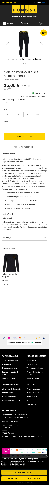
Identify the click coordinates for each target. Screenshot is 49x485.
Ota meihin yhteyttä (10, 360)
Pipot (29, 401)
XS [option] (8, 114)
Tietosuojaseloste (9, 397)
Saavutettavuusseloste (11, 401)
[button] (40, 2)
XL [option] (28, 114)
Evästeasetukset (8, 378)
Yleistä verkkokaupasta (11, 389)
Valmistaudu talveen (35, 368)
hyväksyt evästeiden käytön (13, 464)
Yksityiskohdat (8, 154)
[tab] (24, 154)
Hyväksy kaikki (24, 472)
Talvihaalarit (31, 404)
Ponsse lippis (32, 397)
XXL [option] (37, 114)
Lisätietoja (6, 238)
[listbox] (24, 114)
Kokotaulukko (32, 364)
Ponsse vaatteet (33, 389)
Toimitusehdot (7, 393)
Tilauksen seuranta (9, 368)
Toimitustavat (7, 364)
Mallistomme (32, 360)
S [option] (18, 114)
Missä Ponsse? (33, 378)
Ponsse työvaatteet (34, 393)
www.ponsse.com (9, 2)
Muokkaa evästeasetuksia (24, 479)
